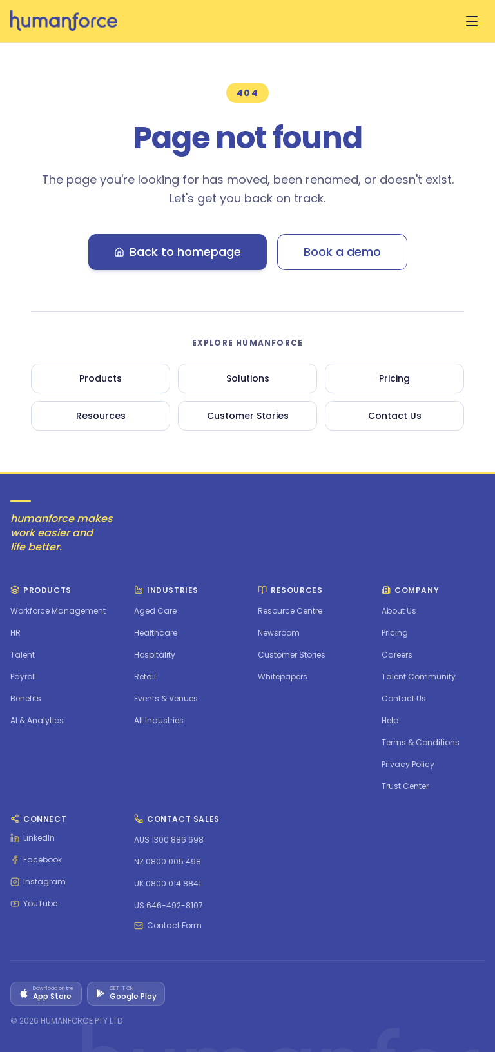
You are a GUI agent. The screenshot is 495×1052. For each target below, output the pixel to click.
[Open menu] (472, 21)
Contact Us (395, 415)
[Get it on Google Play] (126, 994)
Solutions (247, 378)
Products (100, 378)
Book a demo (342, 252)
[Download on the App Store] (46, 994)
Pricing (394, 378)
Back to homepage (177, 252)
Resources (101, 415)
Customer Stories (248, 415)
